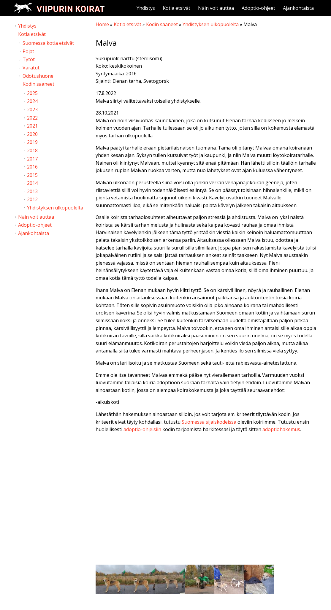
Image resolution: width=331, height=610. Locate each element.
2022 (32, 118)
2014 (32, 183)
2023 (32, 109)
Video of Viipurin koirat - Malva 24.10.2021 (207, 500)
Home (102, 24)
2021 (32, 126)
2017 (32, 158)
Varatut (31, 67)
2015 (32, 175)
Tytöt (29, 59)
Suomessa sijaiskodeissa (209, 422)
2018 (32, 150)
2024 (32, 101)
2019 (32, 142)
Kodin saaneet (162, 24)
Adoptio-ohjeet (258, 8)
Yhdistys (146, 8)
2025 (32, 93)
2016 (32, 166)
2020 (32, 134)
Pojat (28, 51)
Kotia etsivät (176, 8)
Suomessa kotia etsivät (48, 43)
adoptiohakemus (281, 429)
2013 (32, 191)
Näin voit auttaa (216, 8)
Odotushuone (38, 76)
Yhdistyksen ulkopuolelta (211, 24)
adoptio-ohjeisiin (142, 429)
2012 (32, 199)
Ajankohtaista (298, 8)
